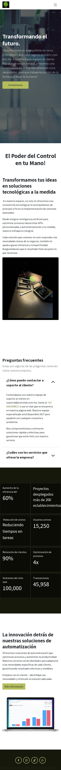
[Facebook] (18, 760)
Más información (14, 686)
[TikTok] (34, 760)
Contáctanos (15, 85)
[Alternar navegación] (55, 4)
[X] (42, 760)
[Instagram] (26, 760)
